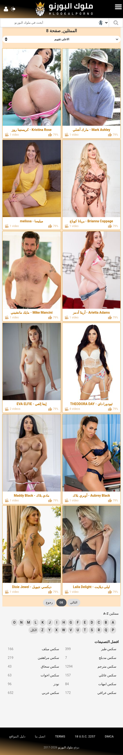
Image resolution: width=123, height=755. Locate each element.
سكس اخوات (31, 675)
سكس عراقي (89, 693)
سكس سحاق (31, 667)
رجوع (49, 602)
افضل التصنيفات (107, 642)
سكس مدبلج (89, 658)
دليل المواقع (17, 736)
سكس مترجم (89, 667)
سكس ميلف (31, 649)
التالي (73, 602)
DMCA (109, 736)
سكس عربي (31, 693)
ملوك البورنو (65, 747)
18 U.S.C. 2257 (85, 736)
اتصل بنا (40, 736)
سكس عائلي (89, 675)
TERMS (60, 736)
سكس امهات (89, 684)
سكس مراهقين (31, 658)
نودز (31, 684)
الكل (33, 630)
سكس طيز (89, 649)
